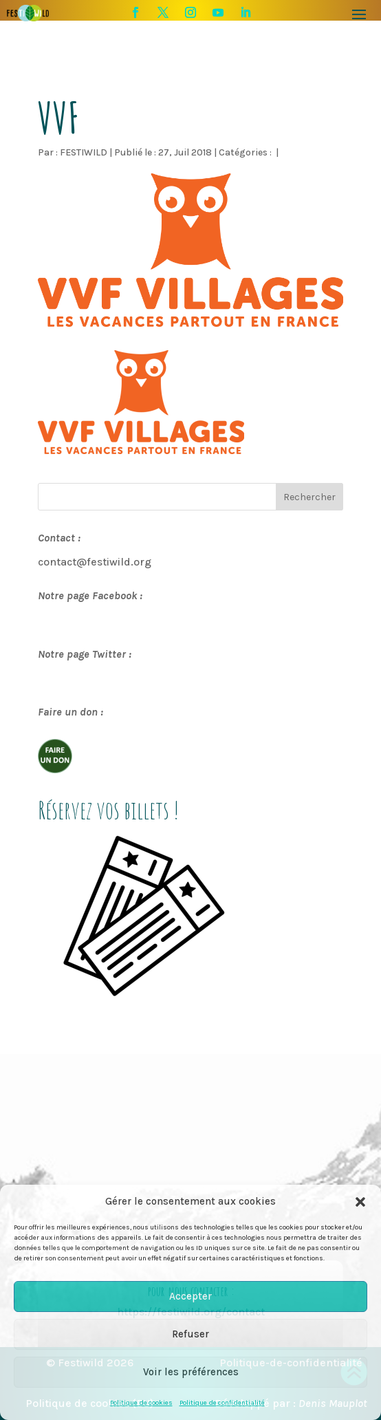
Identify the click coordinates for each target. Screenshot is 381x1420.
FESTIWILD (83, 152)
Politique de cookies (141, 1403)
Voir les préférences (191, 1372)
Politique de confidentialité (222, 1403)
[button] (360, 1202)
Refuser (190, 1334)
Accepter (190, 1296)
